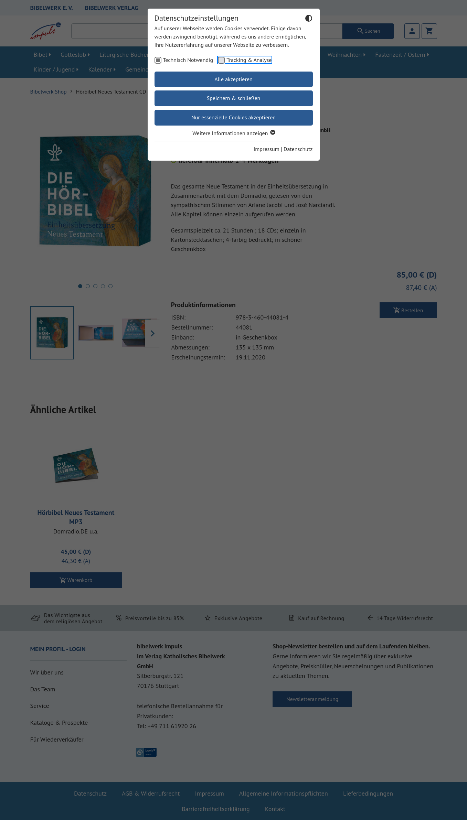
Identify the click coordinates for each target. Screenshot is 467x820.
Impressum (266, 148)
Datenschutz (298, 148)
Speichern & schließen (234, 98)
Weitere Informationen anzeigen (233, 133)
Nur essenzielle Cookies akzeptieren (233, 117)
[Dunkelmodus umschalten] (308, 19)
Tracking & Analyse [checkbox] (249, 59)
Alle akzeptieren (233, 79)
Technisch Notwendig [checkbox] (188, 59)
